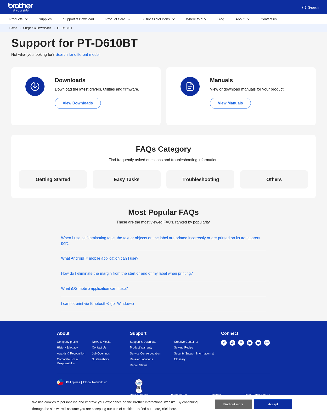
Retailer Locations (141, 359)
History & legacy (67, 347)
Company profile (67, 341)
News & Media (101, 341)
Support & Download (78, 19)
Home (13, 28)
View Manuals (230, 103)
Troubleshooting (200, 179)
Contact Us (99, 347)
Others (274, 179)
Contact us (269, 19)
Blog (220, 19)
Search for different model (78, 54)
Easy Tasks (127, 179)
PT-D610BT (64, 28)
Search (310, 8)
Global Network (93, 382)
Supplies (45, 19)
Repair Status (138, 365)
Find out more (233, 405)
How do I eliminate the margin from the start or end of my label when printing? (127, 273)
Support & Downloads (37, 28)
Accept (273, 405)
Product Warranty (141, 347)
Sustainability (100, 359)
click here (169, 409)
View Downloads (78, 103)
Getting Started (53, 179)
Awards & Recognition (71, 353)
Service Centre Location (145, 353)
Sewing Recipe (183, 347)
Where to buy (196, 19)
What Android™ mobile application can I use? (99, 258)
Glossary (179, 359)
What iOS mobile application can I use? (94, 288)
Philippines (68, 382)
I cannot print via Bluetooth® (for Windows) (97, 304)
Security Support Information (192, 353)
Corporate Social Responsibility (67, 361)
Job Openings (101, 353)
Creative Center (184, 341)
